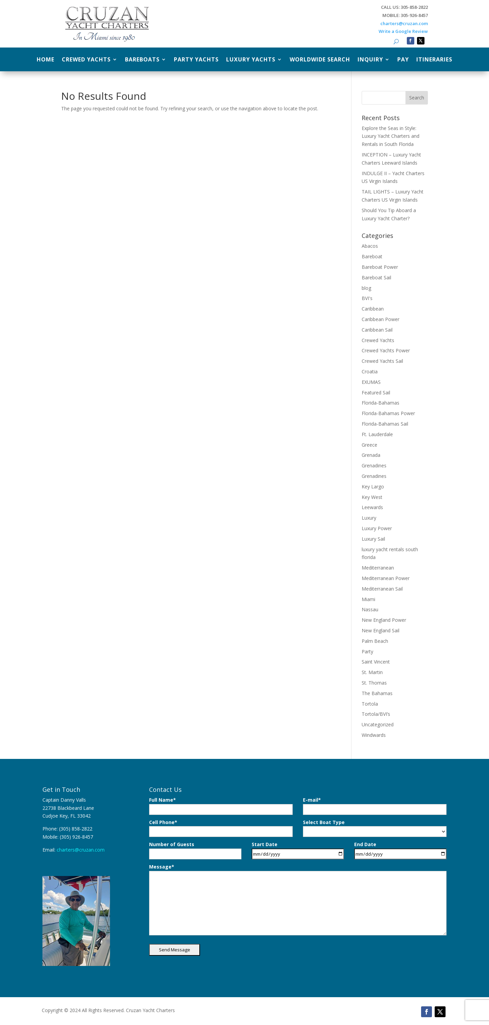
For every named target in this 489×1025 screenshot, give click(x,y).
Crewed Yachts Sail (382, 361)
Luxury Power (377, 528)
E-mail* (375, 806)
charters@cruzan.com (404, 23)
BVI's (367, 298)
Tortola (370, 704)
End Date (400, 850)
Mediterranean (378, 567)
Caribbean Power (380, 319)
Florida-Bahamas (380, 402)
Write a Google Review (403, 31)
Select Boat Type (375, 828)
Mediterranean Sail (382, 588)
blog (366, 288)
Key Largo (373, 486)
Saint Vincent (376, 661)
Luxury (369, 518)
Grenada (371, 455)
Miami (368, 599)
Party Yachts (196, 60)
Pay (403, 60)
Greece (369, 445)
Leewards (372, 507)
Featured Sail (376, 392)
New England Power (384, 620)
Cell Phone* (221, 828)
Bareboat (372, 256)
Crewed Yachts (86, 60)
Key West (372, 497)
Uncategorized (378, 724)
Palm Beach (375, 641)
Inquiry (370, 60)
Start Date (298, 850)
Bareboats (142, 60)
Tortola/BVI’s (376, 714)
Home (45, 60)
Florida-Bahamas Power (388, 413)
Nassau (370, 609)
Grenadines (374, 465)
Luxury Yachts (250, 60)
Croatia (370, 371)
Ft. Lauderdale (377, 434)
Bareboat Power (380, 267)
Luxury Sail (373, 539)
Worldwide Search (320, 60)
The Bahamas (377, 693)
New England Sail (380, 630)
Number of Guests (195, 850)
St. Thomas (374, 682)
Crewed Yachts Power (386, 350)
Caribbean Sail (377, 330)
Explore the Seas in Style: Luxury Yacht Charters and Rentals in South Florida (390, 136)
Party (367, 651)
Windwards (374, 735)
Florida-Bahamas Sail (385, 424)
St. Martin (372, 672)
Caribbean (373, 308)
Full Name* (221, 806)
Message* (298, 899)
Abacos (370, 246)
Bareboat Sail (376, 277)
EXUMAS (371, 382)
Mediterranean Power (386, 578)
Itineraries (434, 60)
